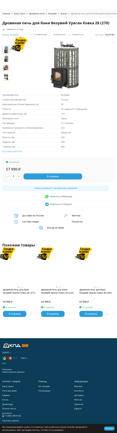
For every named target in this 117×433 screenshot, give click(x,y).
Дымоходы (7, 404)
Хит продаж (44, 386)
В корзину (53, 176)
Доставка (78, 395)
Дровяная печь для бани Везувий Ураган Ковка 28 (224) (57, 291)
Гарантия (78, 404)
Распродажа (44, 390)
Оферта (78, 408)
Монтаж (78, 399)
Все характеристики (12, 151)
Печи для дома (9, 390)
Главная (6, 13)
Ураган (63, 13)
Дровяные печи (36, 13)
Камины (6, 395)
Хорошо (109, 428)
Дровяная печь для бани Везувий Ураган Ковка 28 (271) (19, 291)
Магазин (78, 386)
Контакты (79, 390)
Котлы (5, 399)
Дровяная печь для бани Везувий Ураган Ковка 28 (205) (95, 291)
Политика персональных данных (13, 370)
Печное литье (9, 408)
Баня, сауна (19, 13)
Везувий (52, 13)
